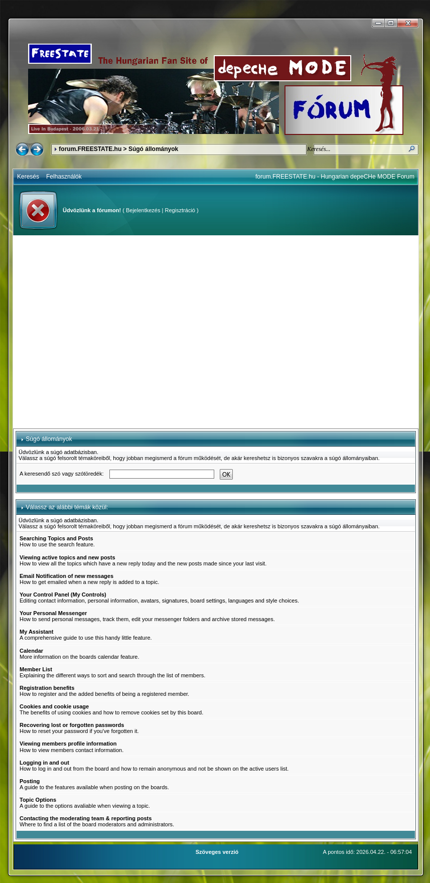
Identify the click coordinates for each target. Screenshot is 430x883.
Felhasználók (64, 176)
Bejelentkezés (143, 210)
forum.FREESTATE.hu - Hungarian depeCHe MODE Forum (334, 176)
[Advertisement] (94, 332)
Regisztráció (180, 210)
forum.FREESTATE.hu (90, 149)
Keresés (28, 176)
